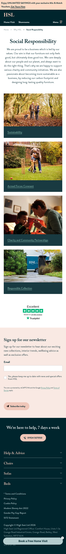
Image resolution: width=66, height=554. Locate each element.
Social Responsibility (34, 29)
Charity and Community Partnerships (28, 240)
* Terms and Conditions (15, 493)
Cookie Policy (10, 503)
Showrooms (23, 22)
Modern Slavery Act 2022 (16, 508)
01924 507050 (33, 437)
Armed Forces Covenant (21, 186)
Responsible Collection (20, 288)
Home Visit (9, 22)
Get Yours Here (17, 6)
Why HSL (17, 29)
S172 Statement (11, 517)
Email (7, 362)
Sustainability (15, 132)
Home (6, 29)
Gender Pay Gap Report (15, 513)
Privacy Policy (45, 387)
